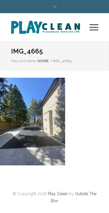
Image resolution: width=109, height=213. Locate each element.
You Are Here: (24, 61)
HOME (43, 61)
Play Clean (58, 193)
